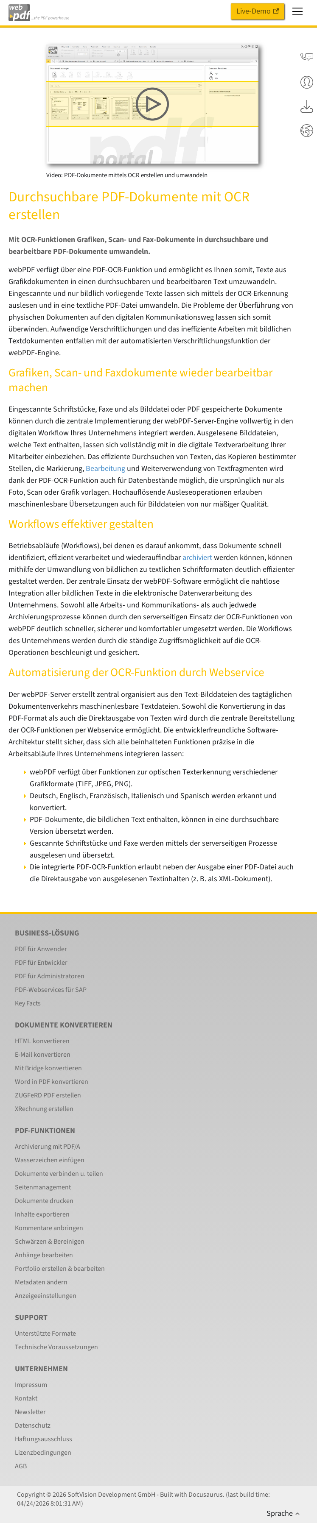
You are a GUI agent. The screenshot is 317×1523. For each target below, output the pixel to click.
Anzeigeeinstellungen (45, 1295)
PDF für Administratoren (49, 976)
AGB (21, 1466)
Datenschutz (32, 1425)
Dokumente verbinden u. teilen (59, 1173)
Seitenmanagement (43, 1187)
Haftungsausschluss (43, 1439)
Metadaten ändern (41, 1282)
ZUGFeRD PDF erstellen (48, 1095)
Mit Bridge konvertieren (48, 1068)
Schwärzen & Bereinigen (49, 1241)
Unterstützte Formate (45, 1333)
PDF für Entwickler (41, 962)
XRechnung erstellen (44, 1109)
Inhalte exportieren (42, 1214)
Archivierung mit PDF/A (47, 1146)
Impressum (31, 1384)
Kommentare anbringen (49, 1228)
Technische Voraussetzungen (56, 1347)
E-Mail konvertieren (42, 1054)
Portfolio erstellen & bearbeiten (60, 1268)
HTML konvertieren (42, 1041)
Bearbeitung (105, 468)
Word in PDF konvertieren (51, 1081)
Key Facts (28, 1003)
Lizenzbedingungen (43, 1452)
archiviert (197, 557)
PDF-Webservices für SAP (51, 989)
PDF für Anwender (41, 949)
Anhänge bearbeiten (44, 1255)
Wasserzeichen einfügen (49, 1160)
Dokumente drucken (44, 1201)
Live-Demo (257, 11)
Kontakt (26, 1398)
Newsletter (30, 1412)
